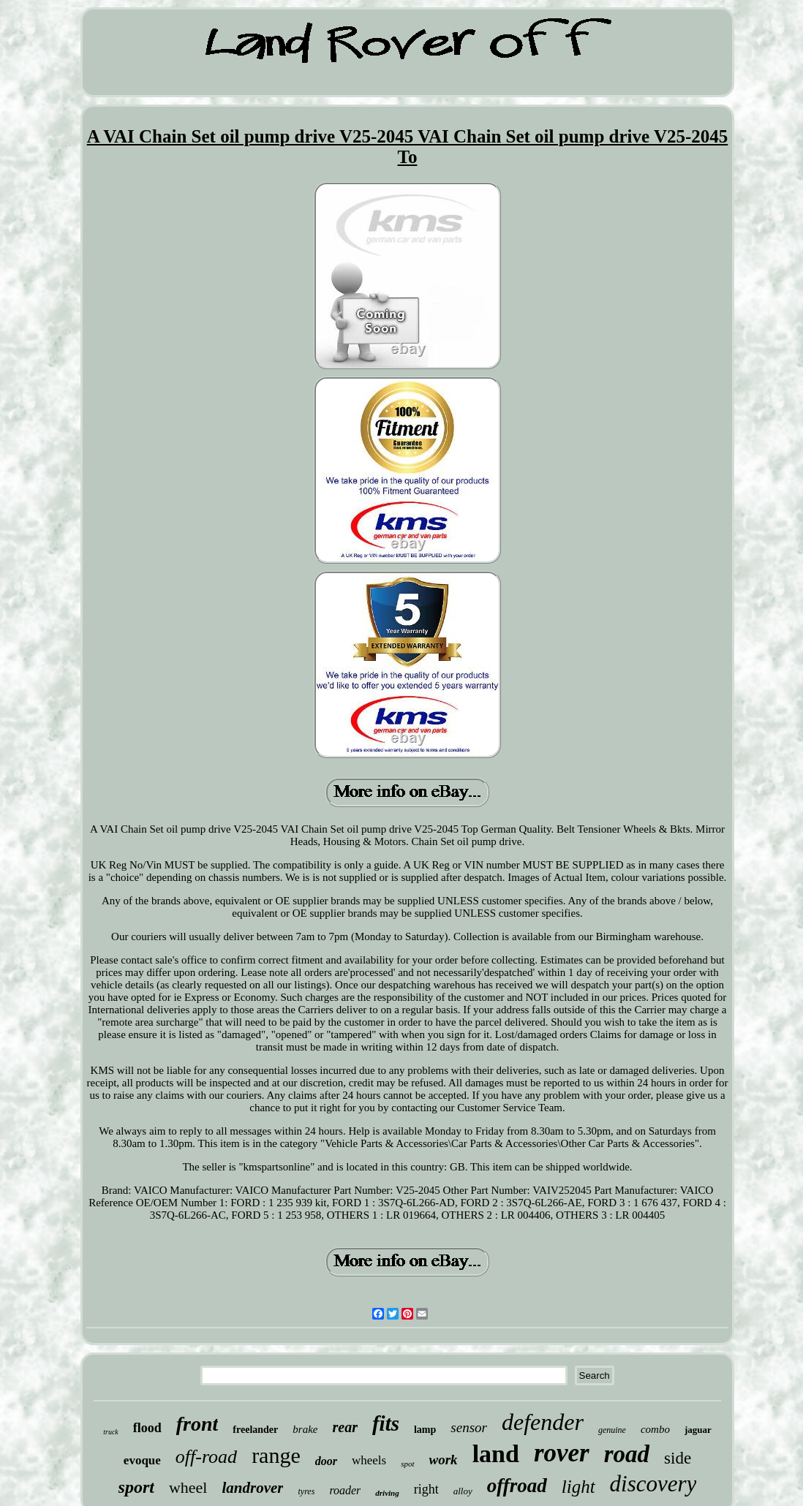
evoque (142, 1460)
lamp (425, 1429)
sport (136, 1486)
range (276, 1455)
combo (655, 1429)
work (443, 1459)
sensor (468, 1427)
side (677, 1458)
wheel (188, 1487)
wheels (369, 1460)
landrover (252, 1487)
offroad (517, 1485)
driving (387, 1492)
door (326, 1461)
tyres (306, 1491)
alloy (462, 1491)
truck (110, 1432)
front (197, 1423)
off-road (206, 1456)
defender (543, 1422)
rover (561, 1453)
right (426, 1489)
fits (385, 1423)
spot (407, 1463)
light (578, 1486)
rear (344, 1427)
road (626, 1454)
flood (147, 1427)
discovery (653, 1483)
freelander (255, 1429)
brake (305, 1429)
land (495, 1453)
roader (345, 1490)
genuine (612, 1430)
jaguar (698, 1429)
